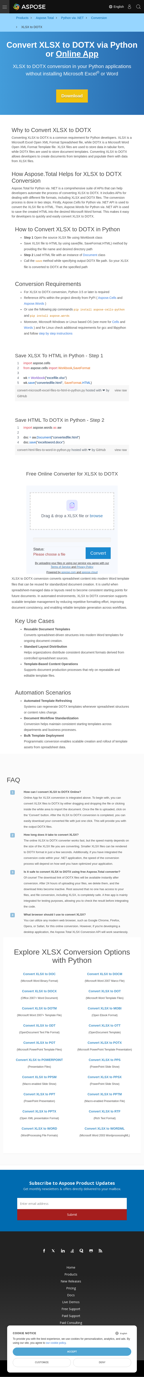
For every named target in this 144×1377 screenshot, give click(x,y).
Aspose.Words (34, 303)
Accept (72, 1351)
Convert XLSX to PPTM (104, 1094)
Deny (102, 1362)
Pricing (71, 1288)
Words (28, 327)
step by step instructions (55, 333)
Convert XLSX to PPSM (39, 1077)
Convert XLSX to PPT (39, 1094)
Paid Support (71, 1316)
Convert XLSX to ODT (39, 1025)
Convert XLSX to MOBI (105, 1008)
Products (70, 1274)
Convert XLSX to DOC (39, 974)
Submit (72, 1214)
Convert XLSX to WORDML (105, 1128)
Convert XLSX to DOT (105, 991)
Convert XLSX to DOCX (39, 991)
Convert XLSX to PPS (105, 1060)
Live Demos (71, 1302)
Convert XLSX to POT (39, 1042)
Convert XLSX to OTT (105, 1025)
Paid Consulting (71, 1323)
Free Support (70, 1309)
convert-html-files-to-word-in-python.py (44, 450)
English (116, 7)
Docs (71, 1295)
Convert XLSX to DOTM (39, 1008)
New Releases (71, 1281)
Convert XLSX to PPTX (39, 1111)
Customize (42, 1362)
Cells (115, 322)
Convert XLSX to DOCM (104, 974)
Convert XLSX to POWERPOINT (39, 1060)
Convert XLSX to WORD (39, 1128)
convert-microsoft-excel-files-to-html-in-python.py (51, 390)
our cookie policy (56, 1342)
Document (90, 255)
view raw (121, 390)
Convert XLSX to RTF (105, 1111)
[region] (72, 373)
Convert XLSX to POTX (105, 1042)
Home (70, 1267)
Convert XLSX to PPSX (105, 1077)
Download (72, 95)
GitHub (22, 396)
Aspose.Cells (107, 298)
